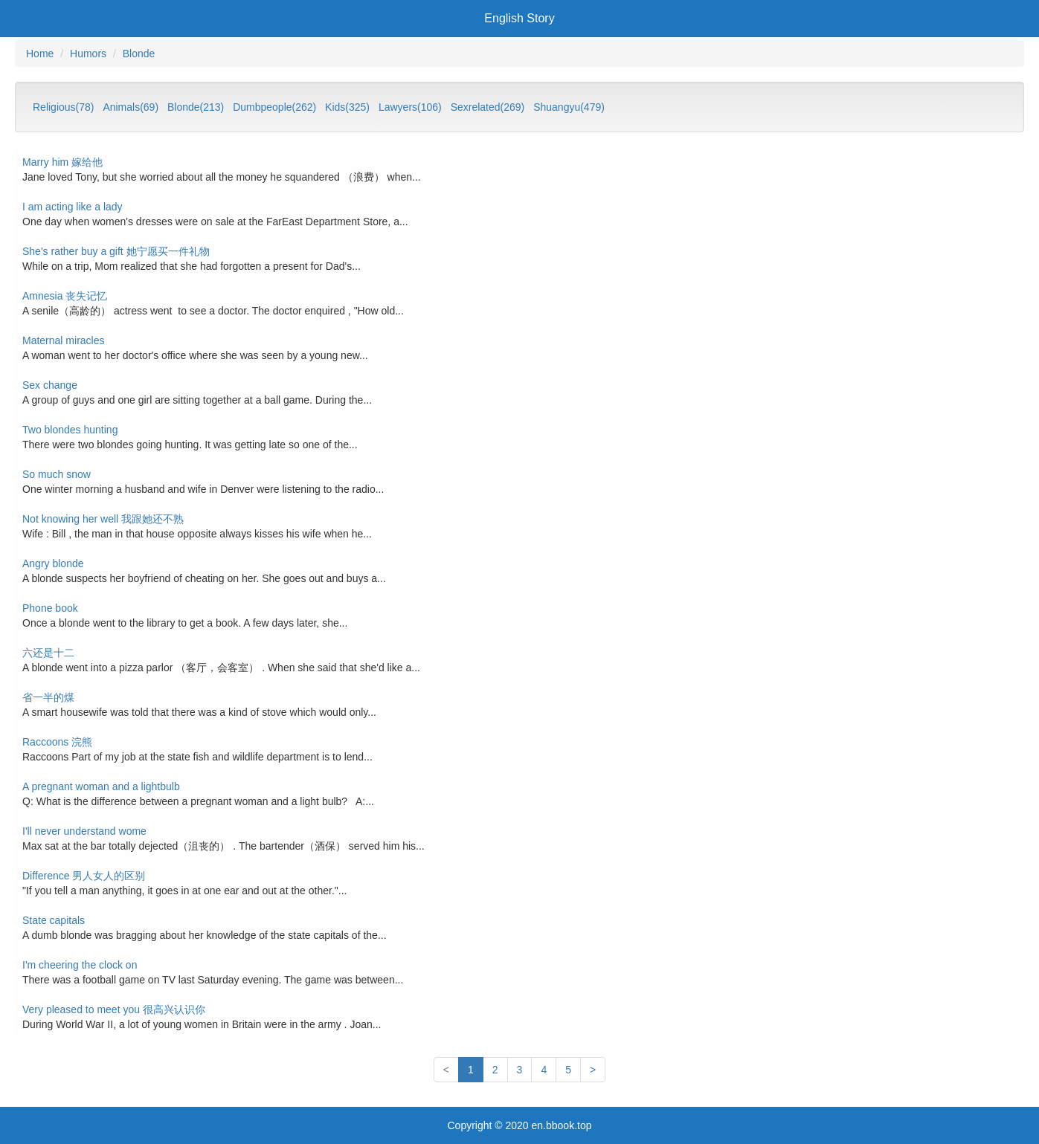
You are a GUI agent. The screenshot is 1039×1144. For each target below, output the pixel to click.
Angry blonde (53, 563)
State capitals (53, 920)
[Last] (592, 1069)
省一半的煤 (48, 697)
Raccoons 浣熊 (57, 742)
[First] (446, 1069)
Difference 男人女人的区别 (83, 876)
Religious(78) (63, 107)
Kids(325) (347, 107)
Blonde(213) (195, 107)
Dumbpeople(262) (274, 107)
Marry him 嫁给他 (62, 162)
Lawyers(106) (410, 107)
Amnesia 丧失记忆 (64, 296)
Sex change (49, 385)
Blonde (139, 53)
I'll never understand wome (84, 831)
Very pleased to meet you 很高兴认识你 (113, 1009)
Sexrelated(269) (488, 107)
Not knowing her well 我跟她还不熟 (103, 519)
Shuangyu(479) (569, 107)
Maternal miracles (63, 340)
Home (40, 53)
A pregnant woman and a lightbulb (101, 786)
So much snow (56, 474)
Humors (88, 53)
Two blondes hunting (70, 430)
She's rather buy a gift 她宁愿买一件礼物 (116, 251)
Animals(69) (130, 107)
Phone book (50, 608)
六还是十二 (48, 653)
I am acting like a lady (72, 207)
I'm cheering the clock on (79, 965)
